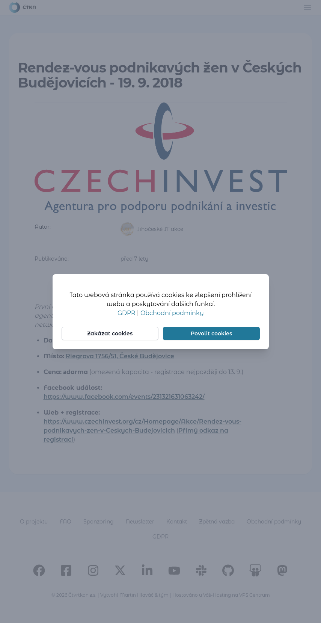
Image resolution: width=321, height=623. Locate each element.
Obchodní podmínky (172, 313)
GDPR (127, 313)
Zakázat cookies (110, 333)
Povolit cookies (211, 333)
